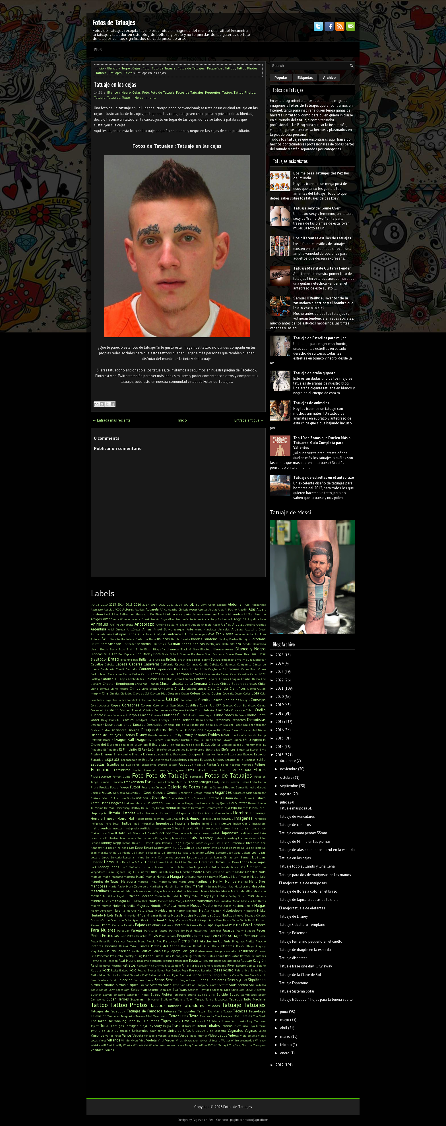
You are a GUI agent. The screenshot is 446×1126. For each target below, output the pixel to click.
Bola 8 (174, 654)
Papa (202, 925)
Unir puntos (158, 1031)
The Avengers (223, 1016)
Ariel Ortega (116, 629)
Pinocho (261, 941)
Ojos (135, 920)
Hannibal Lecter (174, 803)
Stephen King (221, 990)
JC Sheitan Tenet (115, 838)
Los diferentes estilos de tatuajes (322, 238)
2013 (112, 604)
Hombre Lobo (223, 813)
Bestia (104, 649)
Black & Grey (189, 649)
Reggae (246, 960)
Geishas (159, 792)
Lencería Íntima (133, 857)
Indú (136, 823)
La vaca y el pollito (191, 852)
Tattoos (158, 1005)
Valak (262, 1031)
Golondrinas (118, 798)
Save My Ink (258, 975)
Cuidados (169, 715)
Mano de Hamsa (207, 877)
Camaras (192, 664)
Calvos (180, 664)
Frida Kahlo (258, 782)
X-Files (203, 1045)
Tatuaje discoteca (293, 958)
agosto (286, 794)
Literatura (206, 862)
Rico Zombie (173, 965)
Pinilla (250, 941)
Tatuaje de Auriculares (297, 816)
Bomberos (197, 654)
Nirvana (152, 915)
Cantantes (147, 669)
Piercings (170, 941)
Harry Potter (238, 803)
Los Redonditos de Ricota (222, 867)
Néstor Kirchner (187, 911)
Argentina (98, 629)
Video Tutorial (198, 1035)
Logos (261, 862)
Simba (95, 985)
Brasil (261, 654)
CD (117, 679)
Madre (197, 872)
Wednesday (247, 1040)
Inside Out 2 (242, 823)
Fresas (245, 782)
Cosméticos (177, 705)
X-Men (212, 1045)
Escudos (248, 754)
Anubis (195, 624)
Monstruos (205, 901)
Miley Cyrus (209, 896)
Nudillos (228, 915)
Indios (126, 823)
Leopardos (195, 857)
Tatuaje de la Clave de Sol (300, 974)
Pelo (123, 936)
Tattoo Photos (247, 68)
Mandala (162, 876)
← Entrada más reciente (111, 420)
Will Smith (108, 1045)
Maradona (128, 881)
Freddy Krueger (199, 782)
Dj (179, 735)
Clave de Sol (141, 693)
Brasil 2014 (99, 659)
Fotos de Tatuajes (113, 22)
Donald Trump (256, 735)
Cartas (155, 674)
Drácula (108, 740)
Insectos (225, 823)
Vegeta (138, 1035)
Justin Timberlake (233, 843)
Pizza (215, 946)
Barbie (233, 639)
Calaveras (152, 664)
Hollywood (166, 813)
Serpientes (217, 980)
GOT (138, 798)
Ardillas (261, 624)
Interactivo (211, 828)
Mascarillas (225, 886)
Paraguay (123, 930)
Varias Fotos (113, 1035)
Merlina (215, 891)
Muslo (208, 905)
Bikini (130, 649)
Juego (177, 843)
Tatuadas (174, 1006)
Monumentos (222, 901)
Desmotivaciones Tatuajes (125, 724)
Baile (152, 639)
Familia (200, 765)
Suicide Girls (206, 994)
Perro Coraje (202, 936)
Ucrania (125, 1031)
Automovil (175, 634)
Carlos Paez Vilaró (253, 669)
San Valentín (201, 975)
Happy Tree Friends (197, 803)
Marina (243, 881)
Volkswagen (191, 1040)
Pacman (96, 925)
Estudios (112, 764)
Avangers (201, 634)
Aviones (240, 634)
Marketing (156, 886)
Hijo (234, 808)
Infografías (147, 823)
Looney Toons (108, 867)
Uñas (187, 1030)
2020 (280, 696)
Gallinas (207, 787)
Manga (175, 876)
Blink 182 (110, 654)
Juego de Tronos (193, 843)
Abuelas (109, 609)
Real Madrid (127, 960)
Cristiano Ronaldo (131, 710)
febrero (286, 1044)
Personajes (232, 935)
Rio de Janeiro (204, 965)
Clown (185, 693)
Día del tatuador (254, 725)
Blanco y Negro (118, 68)
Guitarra (227, 798)
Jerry (168, 838)
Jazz (101, 838)
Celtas (168, 679)
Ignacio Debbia (211, 819)
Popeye (175, 951)
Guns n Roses (243, 798)
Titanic (216, 1021)
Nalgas (260, 905)
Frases (150, 781)
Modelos (163, 901)
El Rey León (146, 749)
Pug (139, 956)
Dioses (235, 730)
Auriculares (145, 634)
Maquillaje (258, 876)
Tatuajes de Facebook (108, 1011)
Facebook (185, 764)
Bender (246, 644)
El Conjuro (141, 745)
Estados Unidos (212, 759)
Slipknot (211, 985)
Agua (193, 609)
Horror (122, 818)
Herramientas (214, 808)
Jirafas (218, 838)
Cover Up (207, 705)
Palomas (167, 925)
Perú (263, 936)
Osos (211, 920)
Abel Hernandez (255, 605)
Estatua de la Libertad (240, 760)
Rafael (202, 956)
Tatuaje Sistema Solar (296, 991)
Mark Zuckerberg (137, 886)
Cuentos (97, 715)
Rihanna (188, 965)
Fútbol (135, 787)
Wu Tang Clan (188, 1045)
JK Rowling (230, 838)
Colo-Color (145, 700)
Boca (157, 654)
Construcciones (100, 705)
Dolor (225, 735)
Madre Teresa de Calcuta (218, 872)
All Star (249, 614)
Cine (105, 693)
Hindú (253, 808)
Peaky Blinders (245, 930)
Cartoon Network (190, 674)
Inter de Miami (193, 828)
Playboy (261, 946)
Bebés (186, 644)
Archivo (329, 78)
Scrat (113, 980)
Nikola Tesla (113, 915)
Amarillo (260, 614)
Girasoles (239, 793)
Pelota (131, 936)
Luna (153, 872)
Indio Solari (112, 823)
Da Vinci (240, 715)
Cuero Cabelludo (114, 715)
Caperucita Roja (168, 669)
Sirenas (144, 985)
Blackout (206, 649)
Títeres (226, 1021)
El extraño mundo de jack (183, 745)
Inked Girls (209, 823)
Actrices (139, 609)
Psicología (130, 956)
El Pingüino (110, 749)
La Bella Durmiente (204, 848)
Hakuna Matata (135, 803)
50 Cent (201, 605)
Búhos (215, 659)
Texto (128, 73)
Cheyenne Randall (146, 684)
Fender (137, 770)
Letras (208, 857)
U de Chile (105, 1031)
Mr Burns (259, 901)
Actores (128, 609)
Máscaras (211, 886)
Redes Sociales (223, 961)
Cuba (227, 710)
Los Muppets (197, 867)
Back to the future (122, 639)
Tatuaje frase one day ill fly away (305, 966)
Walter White (230, 1040)
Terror (174, 1016)
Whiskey (260, 1040)
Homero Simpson (104, 818)
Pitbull (197, 946)
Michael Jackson (141, 896)
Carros (145, 674)
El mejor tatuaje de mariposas (303, 883)
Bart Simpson (111, 644)
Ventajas (173, 1035)
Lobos (244, 862)
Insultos (117, 828)
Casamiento (212, 674)
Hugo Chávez (173, 819)
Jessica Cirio (179, 838)
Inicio (98, 49)
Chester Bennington (118, 683)
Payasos (228, 930)
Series (203, 980)
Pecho (96, 935)
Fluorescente (101, 776)
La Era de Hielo (251, 848)
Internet (225, 828)
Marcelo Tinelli (147, 881)
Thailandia (207, 1016)
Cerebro (188, 679)
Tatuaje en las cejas (115, 84)
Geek (148, 792)
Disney (141, 734)
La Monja (124, 852)
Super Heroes (118, 999)
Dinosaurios (194, 730)
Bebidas (199, 644)
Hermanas (183, 808)
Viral (161, 1040)
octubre (286, 777)
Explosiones (148, 765)
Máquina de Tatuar (105, 881)
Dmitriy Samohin (194, 735)
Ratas (235, 956)
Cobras (195, 693)
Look (93, 867)
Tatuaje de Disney (293, 916)
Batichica (160, 644)
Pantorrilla (181, 925)
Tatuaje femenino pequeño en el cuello (310, 941)
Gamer (240, 787)
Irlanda (254, 828)
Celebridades (136, 679)
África (163, 609)
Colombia (159, 700)
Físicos (224, 770)
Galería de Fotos (184, 787)
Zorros (109, 1050)
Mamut (150, 877)
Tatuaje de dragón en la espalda (305, 949)
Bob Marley (143, 654)
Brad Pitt (250, 654)
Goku (106, 798)
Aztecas (95, 639)
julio (283, 802)
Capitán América (194, 669)
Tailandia (179, 999)
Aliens (222, 614)
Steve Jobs (237, 990)
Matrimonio (117, 891)
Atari (110, 634)
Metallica (246, 891)
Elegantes (243, 749)
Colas (100, 700)
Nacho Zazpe (222, 906)
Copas (115, 705)
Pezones (132, 941)
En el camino (122, 754)
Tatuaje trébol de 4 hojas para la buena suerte (316, 999)
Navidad (161, 910)
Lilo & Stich (136, 862)
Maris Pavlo (117, 886)
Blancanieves (223, 649)
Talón (190, 999)
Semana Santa (144, 980)
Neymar (215, 911)
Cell (160, 679)
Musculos (183, 906)
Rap (228, 956)
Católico (107, 679)
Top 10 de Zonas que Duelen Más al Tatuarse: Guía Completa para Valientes (322, 442)
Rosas (217, 970)
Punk (167, 956)
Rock (106, 970)
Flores (259, 769)
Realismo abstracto (149, 961)
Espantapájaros (131, 760)
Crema (261, 705)
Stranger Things (138, 994)
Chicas (213, 683)
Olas (142, 920)
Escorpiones (235, 754)
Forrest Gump (121, 776)
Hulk (185, 818)
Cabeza (121, 664)
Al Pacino (231, 609)
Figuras (179, 770)
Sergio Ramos (188, 980)
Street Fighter (161, 994)
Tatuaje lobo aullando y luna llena (307, 866)
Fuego (124, 787)
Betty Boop (117, 649)
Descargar (97, 725)
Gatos (107, 792)
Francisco (117, 782)
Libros (109, 862)
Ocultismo (117, 920)
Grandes (159, 797)
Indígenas (97, 823)
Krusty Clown (162, 848)
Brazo (113, 659)
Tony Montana (256, 1021)
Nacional (238, 905)
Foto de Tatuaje (163, 68)
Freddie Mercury (175, 782)
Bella (225, 644)
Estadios (193, 760)
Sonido (103, 990)
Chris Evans (149, 689)
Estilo (261, 759)
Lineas (150, 862)
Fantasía (213, 764)
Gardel (261, 787)
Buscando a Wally (233, 659)
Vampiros (97, 1035)
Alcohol (108, 614)
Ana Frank (142, 619)
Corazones (130, 705)
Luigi (129, 872)
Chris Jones (165, 689)
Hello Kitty (148, 808)
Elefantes (228, 749)
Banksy (223, 639)
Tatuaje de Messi (290, 512)
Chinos (135, 688)
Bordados (218, 654)
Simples (133, 985)
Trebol (201, 1026)
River (231, 965)
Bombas (185, 654)
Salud (125, 975)
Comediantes (189, 700)
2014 (120, 604)
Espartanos (161, 760)
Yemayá (223, 1045)
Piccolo (151, 941)
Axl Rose (260, 634)
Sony (111, 990)
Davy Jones (108, 720)
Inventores (240, 828)
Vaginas (251, 1030)
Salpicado (113, 975)
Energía (137, 754)
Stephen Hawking (199, 990)
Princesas (103, 956)
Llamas (219, 862)
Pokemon (124, 951)
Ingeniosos (164, 823)
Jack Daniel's (149, 833)
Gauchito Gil (134, 793)
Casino (225, 674)
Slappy (201, 985)
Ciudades (126, 693)
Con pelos (231, 700)
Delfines (188, 720)
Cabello (109, 664)
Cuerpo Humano (138, 715)
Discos (262, 730)
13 (98, 605)
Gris (190, 798)
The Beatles (242, 1016)
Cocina (216, 693)
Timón (176, 1021)
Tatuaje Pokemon (293, 932)
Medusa (181, 891)
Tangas (199, 999)
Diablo (106, 730)
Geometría (185, 793)
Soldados (260, 985)
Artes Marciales (205, 629)
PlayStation (98, 951)
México (96, 896)
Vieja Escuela (248, 1035)
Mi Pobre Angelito (115, 896)
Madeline (186, 872)
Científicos (238, 688)
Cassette (243, 674)
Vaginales (235, 1030)
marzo (285, 1036)
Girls (249, 793)
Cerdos (178, 679)
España (147, 759)
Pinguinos (238, 941)
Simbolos (108, 985)
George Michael (204, 793)
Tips (207, 1021)
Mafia (106, 877)
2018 (280, 713)
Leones (179, 857)
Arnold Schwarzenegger (169, 629)
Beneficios (259, 644)
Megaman (193, 891)
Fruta (94, 787)
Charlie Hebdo (250, 679)
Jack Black (133, 833)
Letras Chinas (223, 857)
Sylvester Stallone (159, 999)
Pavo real (214, 930)
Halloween (154, 803)
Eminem (107, 754)
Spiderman (139, 989)
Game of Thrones (224, 787)
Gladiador (259, 793)
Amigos (96, 619)
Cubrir (250, 710)
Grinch (182, 798)
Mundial (156, 905)
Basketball (144, 644)
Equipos (195, 754)
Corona (146, 705)
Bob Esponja (126, 654)
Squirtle (153, 990)
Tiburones (151, 1021)
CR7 (218, 705)
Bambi (175, 639)
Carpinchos (115, 674)
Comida (216, 700)
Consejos (258, 699)
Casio (233, 674)
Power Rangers (215, 951)
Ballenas (163, 639)
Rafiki (211, 956)
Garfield (96, 793)
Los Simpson (250, 866)
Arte (190, 629)
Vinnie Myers (129, 1040)
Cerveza (213, 679)
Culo (181, 714)
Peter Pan (106, 941)
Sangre (217, 975)
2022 (162, 605)
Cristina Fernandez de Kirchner (163, 710)
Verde (183, 1035)
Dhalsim (169, 725)
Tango (209, 999)
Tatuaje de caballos (295, 824)
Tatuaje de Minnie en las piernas (305, 841)
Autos (189, 634)
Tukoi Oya (248, 1026)
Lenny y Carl (154, 857)
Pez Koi (119, 941)
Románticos (173, 970)
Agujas (212, 609)
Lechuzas (258, 852)
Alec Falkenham (124, 614)
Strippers (180, 994)
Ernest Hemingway (214, 754)
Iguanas (227, 818)
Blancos (97, 654)
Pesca (94, 941)
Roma (161, 970)
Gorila (131, 798)
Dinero (180, 730)
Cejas (136, 68)
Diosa (226, 730)
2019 (153, 605)
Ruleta (239, 970)
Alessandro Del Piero (148, 614)
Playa (250, 946)
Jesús (192, 837)
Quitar (193, 956)
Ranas (220, 956)
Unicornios (140, 1030)
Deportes (239, 720)
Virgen (170, 1040)
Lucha (110, 872)
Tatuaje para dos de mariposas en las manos (315, 874)
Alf (164, 614)
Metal (235, 891)
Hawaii (252, 803)
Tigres (166, 1020)
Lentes (169, 857)
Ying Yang (235, 1045)
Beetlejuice (213, 644)
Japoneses (230, 833)
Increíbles (260, 819)
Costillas (191, 705)
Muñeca (170, 905)
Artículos (224, 629)
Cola (255, 693)
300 (186, 605)
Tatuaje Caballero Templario (302, 924)
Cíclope (202, 689)
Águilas (202, 609)
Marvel (198, 886)
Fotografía (196, 776)
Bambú (185, 639)
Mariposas (99, 886)
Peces (261, 930)
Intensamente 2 (163, 828)
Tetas (184, 1016)
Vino (142, 1040)
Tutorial (261, 1026)
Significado (257, 979)
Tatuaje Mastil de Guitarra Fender (322, 268)
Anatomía (181, 619)
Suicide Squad (227, 994)
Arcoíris (250, 624)
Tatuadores (193, 1005)
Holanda (151, 813)
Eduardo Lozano (211, 740)
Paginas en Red (203, 1120)
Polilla (135, 951)
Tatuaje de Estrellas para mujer (319, 338)
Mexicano (259, 891)
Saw (93, 980)
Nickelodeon (232, 910)
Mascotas (258, 886)
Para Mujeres (103, 930)
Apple (216, 624)
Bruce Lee (158, 659)
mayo (284, 1019)
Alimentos (235, 614)
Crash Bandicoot (245, 705)
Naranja (119, 910)
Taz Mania (215, 1011)
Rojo (133, 970)
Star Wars (179, 989)
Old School (155, 920)
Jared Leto (259, 833)
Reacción (112, 961)
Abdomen (235, 604)
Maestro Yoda (255, 872)
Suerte (191, 994)
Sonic (94, 990)
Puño (175, 956)
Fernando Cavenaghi (158, 770)
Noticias (187, 915)
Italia (121, 833)
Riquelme (220, 965)
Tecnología (257, 1011)
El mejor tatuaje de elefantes (302, 908)
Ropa (185, 970)
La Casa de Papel (229, 848)
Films (190, 770)
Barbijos (244, 639)
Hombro (241, 812)
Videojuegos (217, 1035)
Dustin (185, 740)
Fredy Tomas (220, 782)
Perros (216, 936)
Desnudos (154, 724)
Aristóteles (133, 629)
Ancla (205, 619)
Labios (210, 852)
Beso (94, 649)
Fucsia (114, 787)
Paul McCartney (196, 930)
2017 (145, 605)
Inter (178, 828)
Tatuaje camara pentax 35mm (303, 833)
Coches (206, 693)
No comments (145, 97)
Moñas (236, 901)
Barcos (95, 644)
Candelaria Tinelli (112, 669)
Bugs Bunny (202, 659)
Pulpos (148, 956)
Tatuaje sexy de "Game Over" (317, 208)
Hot (131, 818)
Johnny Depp (111, 843)
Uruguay (198, 1030)
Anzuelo (206, 624)
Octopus (96, 920)
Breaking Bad (129, 659)
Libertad (97, 862)
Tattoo (229, 68)
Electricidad (212, 749)
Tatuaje (101, 73)
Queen (183, 956)
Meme (205, 891)
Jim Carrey (205, 838)
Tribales (213, 1025)
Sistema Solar (160, 985)
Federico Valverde (241, 765)
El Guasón (208, 744)
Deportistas (256, 719)
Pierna (184, 941)
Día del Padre (232, 725)
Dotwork (96, 740)
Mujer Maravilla (123, 905)
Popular (280, 78)
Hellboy (135, 808)
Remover (104, 965)
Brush (181, 659)
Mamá (140, 876)
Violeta (151, 1040)
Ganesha (250, 787)
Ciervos (251, 689)
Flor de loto (241, 770)
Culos (189, 715)
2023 (170, 605)
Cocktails (228, 693)
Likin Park (121, 862)
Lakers (246, 852)
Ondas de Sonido (186, 920)
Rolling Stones (147, 970)
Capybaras (214, 669)
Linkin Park (172, 862)
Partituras (150, 930)
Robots (96, 970)
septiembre (289, 785)
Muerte (95, 906)
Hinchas (243, 808)
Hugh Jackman (154, 819)
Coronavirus (160, 705)
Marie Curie (186, 881)
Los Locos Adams (152, 867)
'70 (93, 605)
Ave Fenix (216, 634)
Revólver (142, 965)
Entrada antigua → (249, 420)
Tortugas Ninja (136, 1026)
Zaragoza (259, 1045)
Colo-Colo (132, 700)
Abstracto (97, 609)
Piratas (144, 946)
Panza (194, 925)
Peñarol (171, 936)
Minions (260, 896)
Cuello (260, 710)
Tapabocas (221, 999)
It (116, 833)
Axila (249, 634)
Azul (105, 638)
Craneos (228, 705)
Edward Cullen (232, 740)
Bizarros (173, 649)
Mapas (245, 877)
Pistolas (186, 946)
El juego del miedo (229, 745)
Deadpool (141, 720)
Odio (128, 920)
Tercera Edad (144, 1016)
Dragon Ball (124, 739)
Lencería (116, 857)
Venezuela (150, 1035)
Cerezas (200, 679)
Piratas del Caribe (165, 946)
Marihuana (203, 881)
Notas (175, 915)
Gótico (146, 798)
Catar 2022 (258, 674)
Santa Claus (231, 975)
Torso (105, 1025)
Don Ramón (238, 735)
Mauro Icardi (144, 891)
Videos (233, 1035)
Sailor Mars (258, 970)
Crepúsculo (97, 710)
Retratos (129, 965)
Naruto (131, 911)
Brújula (171, 659)
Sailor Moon (98, 975)
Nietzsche (249, 911)
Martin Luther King (177, 886)
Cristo (189, 710)
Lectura (95, 857)
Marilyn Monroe (225, 881)
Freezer (234, 782)
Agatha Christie (178, 609)
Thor (140, 1021)
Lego (105, 857)
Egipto (257, 739)
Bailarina (141, 639)
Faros (224, 765)
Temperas (113, 1016)
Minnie (96, 901)
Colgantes (111, 700)
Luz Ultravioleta (168, 872)
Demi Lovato (204, 720)
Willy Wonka (124, 1045)
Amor (107, 619)
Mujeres (143, 905)
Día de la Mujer (211, 725)
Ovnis (243, 920)
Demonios (222, 720)
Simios (121, 985)
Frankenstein (134, 782)
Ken (263, 843)
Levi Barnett (242, 857)
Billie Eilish (143, 649)
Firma (214, 770)
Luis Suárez (140, 872)
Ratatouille (247, 956)
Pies (194, 941)
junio (284, 1011)
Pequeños (214, 68)
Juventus (252, 843)
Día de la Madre (187, 725)
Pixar (207, 946)
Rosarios (206, 970)
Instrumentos (101, 828)
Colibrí (122, 700)
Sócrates (222, 985)
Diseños (128, 735)
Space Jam (122, 990)
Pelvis (153, 935)
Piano (141, 941)
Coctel (238, 693)
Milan (195, 896)
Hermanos (197, 808)
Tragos (167, 1026)
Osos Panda (223, 920)
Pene (162, 936)
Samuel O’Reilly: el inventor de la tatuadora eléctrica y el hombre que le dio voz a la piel (323, 303)
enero (285, 1053)
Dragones (143, 739)
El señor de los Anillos (170, 749)
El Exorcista (157, 744)
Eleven (254, 749)
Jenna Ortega (155, 838)
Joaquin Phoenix (248, 838)
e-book (195, 740)
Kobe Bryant (144, 847)
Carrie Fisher (131, 674)
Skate (175, 985)
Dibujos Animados (158, 729)
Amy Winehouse (123, 619)
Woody (175, 1045)
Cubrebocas (238, 710)
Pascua (163, 930)
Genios (172, 792)
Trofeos (227, 1026)
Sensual (172, 979)
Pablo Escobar (257, 920)
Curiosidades (224, 715)
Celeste (151, 679)
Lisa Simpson (189, 862)
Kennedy (96, 848)
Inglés (196, 823)
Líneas (160, 862)
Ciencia (222, 688)
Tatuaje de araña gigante (314, 373)
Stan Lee (165, 990)
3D (192, 604)
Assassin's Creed (255, 629)
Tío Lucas (196, 1021)
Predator (231, 951)
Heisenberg (123, 808)
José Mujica (153, 843)
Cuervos (156, 715)
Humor (195, 818)
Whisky (95, 1045)
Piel (159, 941)
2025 (280, 655)
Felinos (260, 764)
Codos (246, 693)
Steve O (250, 990)
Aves (230, 634)
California (167, 664)
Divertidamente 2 (160, 735)
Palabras (154, 925)
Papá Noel (221, 925)
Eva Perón (133, 765)
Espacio (260, 754)
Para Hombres (254, 924)
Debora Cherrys (158, 720)
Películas (110, 935)
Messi (225, 891)
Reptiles (116, 965)
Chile (262, 683)
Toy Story (155, 1026)
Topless (95, 1026)
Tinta (185, 1021)
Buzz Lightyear (256, 659)
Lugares (120, 872)
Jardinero (245, 833)
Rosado (194, 970)
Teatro (228, 1011)
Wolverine (140, 1045)
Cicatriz (191, 689)
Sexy (231, 979)
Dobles (214, 734)
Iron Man (108, 833)
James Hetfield (211, 833)
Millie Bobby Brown (233, 896)
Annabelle (126, 624)
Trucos (237, 1026)
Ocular (106, 920)
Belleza (235, 644)
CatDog (95, 679)
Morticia (246, 901)
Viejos (102, 1040)
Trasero (178, 1025)
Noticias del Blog (207, 915)
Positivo (200, 951)
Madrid (239, 872)
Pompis (157, 951)
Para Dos (235, 925)
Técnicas (240, 1011)
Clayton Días (158, 693)
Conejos (244, 700)
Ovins (235, 920)
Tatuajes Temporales (179, 1011)
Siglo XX (241, 980)
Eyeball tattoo (167, 765)
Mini (251, 896)
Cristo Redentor (205, 710)
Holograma (183, 813)
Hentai (171, 808)
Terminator (160, 1016)
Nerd (172, 911)
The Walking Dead (121, 1021)
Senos (160, 979)
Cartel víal (168, 674)
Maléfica (129, 877)
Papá (210, 925)
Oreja (202, 920)
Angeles (240, 619)
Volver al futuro (210, 1040)
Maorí (235, 876)
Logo (253, 862)
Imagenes (243, 818)
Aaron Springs (217, 605)
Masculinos (100, 891)
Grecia (173, 798)
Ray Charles (98, 961)
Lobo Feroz (232, 862)
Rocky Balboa (119, 970)
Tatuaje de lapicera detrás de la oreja (308, 899)
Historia (114, 813)
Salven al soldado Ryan (163, 975)
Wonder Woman (159, 1045)
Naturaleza (145, 910)
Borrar (230, 654)
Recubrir (208, 961)
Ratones (260, 956)
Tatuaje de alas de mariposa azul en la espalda (317, 849)
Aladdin (242, 609)
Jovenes (167, 843)
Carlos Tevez (99, 674)
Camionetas (228, 664)
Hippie (102, 813)
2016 (137, 604)
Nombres (164, 915)
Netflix (204, 910)
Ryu (246, 970)
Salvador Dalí (139, 975)
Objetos (261, 915)
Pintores (97, 946)
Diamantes (119, 730)
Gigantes (223, 792)
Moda (152, 901)
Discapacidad (249, 730)
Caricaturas (231, 669)
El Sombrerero (195, 749)
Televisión (98, 1016)
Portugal (187, 951)
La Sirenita (169, 852)
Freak (160, 782)
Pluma (111, 951)
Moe (172, 901)
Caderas (135, 664)
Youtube (247, 1045)
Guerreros (212, 798)
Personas (251, 935)
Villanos (113, 1040)
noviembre (288, 769)
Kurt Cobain (181, 847)
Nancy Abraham (101, 911)
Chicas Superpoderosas (238, 683)
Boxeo (239, 654)
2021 (280, 688)
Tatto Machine (254, 999)
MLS (130, 901)
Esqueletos (178, 759)
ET (122, 765)
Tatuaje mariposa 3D (296, 808)
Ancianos (195, 619)
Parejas (137, 930)
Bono (208, 654)
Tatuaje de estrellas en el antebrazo (323, 477)
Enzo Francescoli (177, 754)
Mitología (119, 901)
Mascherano (242, 886)
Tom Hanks (238, 1021)
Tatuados (213, 1006)
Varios (127, 1035)
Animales (99, 624)
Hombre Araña (202, 813)
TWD (94, 1031)
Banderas (210, 639)
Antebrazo (144, 624)
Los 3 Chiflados (130, 867)
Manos (224, 876)
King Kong (121, 848)
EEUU (247, 739)
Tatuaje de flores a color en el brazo (308, 891)
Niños (141, 915)
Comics (204, 699)
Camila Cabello (209, 664)
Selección (125, 980)
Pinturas (111, 946)
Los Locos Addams (175, 867)
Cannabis (131, 669)
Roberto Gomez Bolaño (251, 965)
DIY (175, 735)
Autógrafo (160, 634)
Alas (252, 609)
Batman (174, 643)
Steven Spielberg (114, 994)
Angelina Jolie (257, 619)
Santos (244, 975)
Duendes (157, 740)
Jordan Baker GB (133, 843)
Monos (190, 901)
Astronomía (98, 634)
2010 (104, 605)
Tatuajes (115, 73)
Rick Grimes (156, 965)
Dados (252, 715)
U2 (116, 1031)
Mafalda (96, 877)
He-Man (109, 808)
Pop (166, 951)
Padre (106, 925)
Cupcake (198, 715)
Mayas (158, 891)
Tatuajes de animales (311, 402)
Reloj (94, 965)
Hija (227, 808)
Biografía (159, 649)
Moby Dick (141, 901)
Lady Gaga (234, 852)
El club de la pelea (121, 745)
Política (146, 951)
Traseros (190, 1026)
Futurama (148, 787)
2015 (129, 604)
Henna (160, 808)
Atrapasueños (125, 634)
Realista (195, 960)
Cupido (209, 715)
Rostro (228, 970)
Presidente (246, 951)
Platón (240, 946)
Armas (147, 629)
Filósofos (202, 770)
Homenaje (258, 813)
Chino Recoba (119, 689)
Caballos (97, 664)
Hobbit (141, 813)
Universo (174, 1030)
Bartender (129, 644)
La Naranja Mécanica (146, 852)
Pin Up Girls (221, 941)
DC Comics (125, 720)
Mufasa (106, 906)
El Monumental (252, 745)
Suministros (249, 994)
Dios (219, 730)
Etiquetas (305, 78)
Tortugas (117, 1026)
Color (172, 699)
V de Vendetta (216, 1031)
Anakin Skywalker (162, 619)
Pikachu (205, 941)
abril (283, 1028)
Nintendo (129, 915)
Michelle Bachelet (166, 896)
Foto (146, 68)
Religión (259, 960)
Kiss (131, 848)
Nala (250, 906)
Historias (128, 813)
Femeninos (101, 769)
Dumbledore (172, 740)
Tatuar (202, 1011)
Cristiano (112, 710)
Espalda (111, 759)
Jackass (184, 833)
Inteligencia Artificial (137, 828)
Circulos (114, 693)
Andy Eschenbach (221, 619)
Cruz (219, 710)
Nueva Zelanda (245, 915)
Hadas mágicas (112, 803)
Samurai (185, 975)
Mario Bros (257, 881)
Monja (180, 901)
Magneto (117, 877)
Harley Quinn (219, 803)
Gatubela (119, 793)
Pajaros (141, 924)
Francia (105, 782)
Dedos (175, 720)
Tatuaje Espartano (293, 983)
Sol (251, 985)
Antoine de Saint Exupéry (173, 624)
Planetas (227, 946)
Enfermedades (154, 754)
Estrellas (98, 764)
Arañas (226, 624)
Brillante (145, 659)
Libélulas (259, 857)
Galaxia (161, 787)
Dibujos (133, 730)
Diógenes (210, 730)
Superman (138, 999)
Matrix (130, 891)
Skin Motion (187, 985)
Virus (179, 1040)
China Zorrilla (100, 689)
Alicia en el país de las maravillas (192, 614)
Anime (114, 624)
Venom (162, 1035)
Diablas (95, 730)
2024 (178, 605)
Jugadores (212, 842)
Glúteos (95, 798)
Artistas (237, 629)
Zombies (97, 1050)
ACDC (118, 609)
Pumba (159, 956)
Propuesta (116, 956)
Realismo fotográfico (175, 961)
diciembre (288, 760)
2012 (280, 1065)
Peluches (141, 936)
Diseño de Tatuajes (106, 735)
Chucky (179, 688)
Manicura (189, 876)
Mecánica (169, 891)
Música (195, 905)
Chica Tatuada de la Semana (183, 683)
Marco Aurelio (168, 881)
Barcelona (258, 639)
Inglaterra (182, 823)
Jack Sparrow (168, 833)
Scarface (103, 980)
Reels (236, 961)
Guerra (198, 798)
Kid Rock (108, 848)
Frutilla (104, 787)
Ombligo (170, 920)
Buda (189, 659)
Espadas (97, 759)
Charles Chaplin (229, 679)
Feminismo (122, 770)
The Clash (259, 1016)
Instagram (259, 823)
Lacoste (221, 852)
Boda (165, 654)
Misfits (106, 901)
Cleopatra (174, 693)
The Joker (98, 1021)
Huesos (139, 819)
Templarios (128, 1016)
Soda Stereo (238, 985)
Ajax (221, 609)
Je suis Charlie (136, 838)
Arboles (238, 624)
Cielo (211, 688)
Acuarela (152, 609)
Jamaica (195, 833)
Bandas (196, 639)
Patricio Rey (177, 930)
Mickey (185, 896)
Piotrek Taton (128, 946)
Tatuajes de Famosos (144, 1011)
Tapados (235, 999)
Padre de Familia (123, 925)
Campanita (244, 664)
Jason (94, 838)
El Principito (128, 749)
